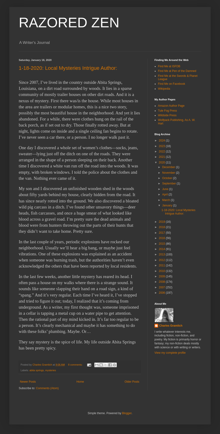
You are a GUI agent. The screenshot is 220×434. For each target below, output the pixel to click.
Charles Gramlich (170, 325)
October (167, 178)
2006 (162, 292)
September (169, 183)
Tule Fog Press (167, 110)
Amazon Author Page (171, 105)
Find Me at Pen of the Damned (177, 71)
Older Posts (132, 381)
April (165, 194)
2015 (162, 243)
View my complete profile (170, 352)
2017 (162, 232)
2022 (162, 151)
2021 (162, 157)
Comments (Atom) (47, 388)
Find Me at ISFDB (169, 66)
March (166, 200)
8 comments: (75, 364)
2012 (162, 260)
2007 (162, 287)
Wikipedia (164, 88)
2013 (162, 254)
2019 (162, 221)
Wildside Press (167, 115)
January (167, 205)
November (169, 172)
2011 (162, 265)
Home (80, 381)
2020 (162, 162)
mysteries (50, 370)
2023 (162, 146)
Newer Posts (28, 381)
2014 (162, 249)
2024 (162, 140)
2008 (162, 281)
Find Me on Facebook (171, 83)
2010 (162, 271)
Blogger (127, 413)
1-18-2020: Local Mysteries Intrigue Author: (68, 68)
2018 (162, 227)
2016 (162, 238)
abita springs (36, 370)
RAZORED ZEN (69, 22)
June (165, 189)
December (169, 167)
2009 (162, 276)
